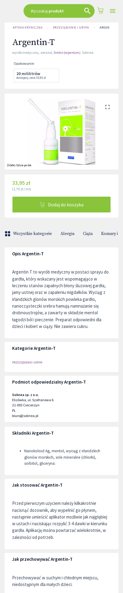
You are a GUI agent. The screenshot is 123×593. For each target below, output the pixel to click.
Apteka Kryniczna (27, 27)
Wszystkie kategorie (29, 234)
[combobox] (59, 11)
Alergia (67, 234)
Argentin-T (109, 27)
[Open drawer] (112, 11)
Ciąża (87, 234)
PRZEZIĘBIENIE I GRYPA (71, 27)
